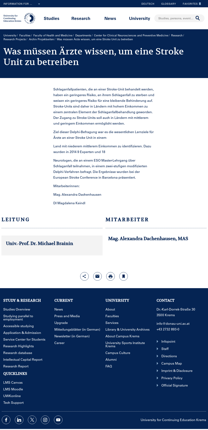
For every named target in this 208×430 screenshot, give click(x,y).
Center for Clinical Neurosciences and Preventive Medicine (131, 35)
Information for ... (22, 4)
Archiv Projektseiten (41, 39)
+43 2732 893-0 (168, 329)
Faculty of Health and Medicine (52, 35)
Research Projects (14, 39)
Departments (83, 35)
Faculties (25, 35)
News (110, 18)
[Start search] (197, 18)
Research (80, 18)
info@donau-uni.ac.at (173, 323)
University (139, 18)
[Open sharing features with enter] (84, 276)
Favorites (191, 3)
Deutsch (147, 3)
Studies (51, 18)
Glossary (167, 3)
